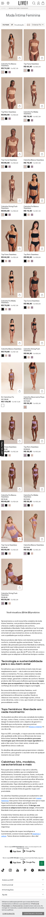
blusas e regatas (35, 726)
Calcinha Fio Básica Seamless (8, 65)
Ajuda (4, 894)
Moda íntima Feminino (18, 8)
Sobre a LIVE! (7, 879)
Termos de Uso (18, 906)
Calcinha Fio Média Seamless (31, 113)
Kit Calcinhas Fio (7, 397)
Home (3, 8)
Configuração (8, 913)
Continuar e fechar (33, 913)
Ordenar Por (36, 24)
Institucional (7, 884)
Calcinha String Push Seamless (9, 207)
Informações (7, 889)
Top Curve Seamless (9, 160)
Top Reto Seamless (8, 112)
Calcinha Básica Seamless (34, 160)
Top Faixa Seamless (31, 64)
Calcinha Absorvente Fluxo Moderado (34, 398)
